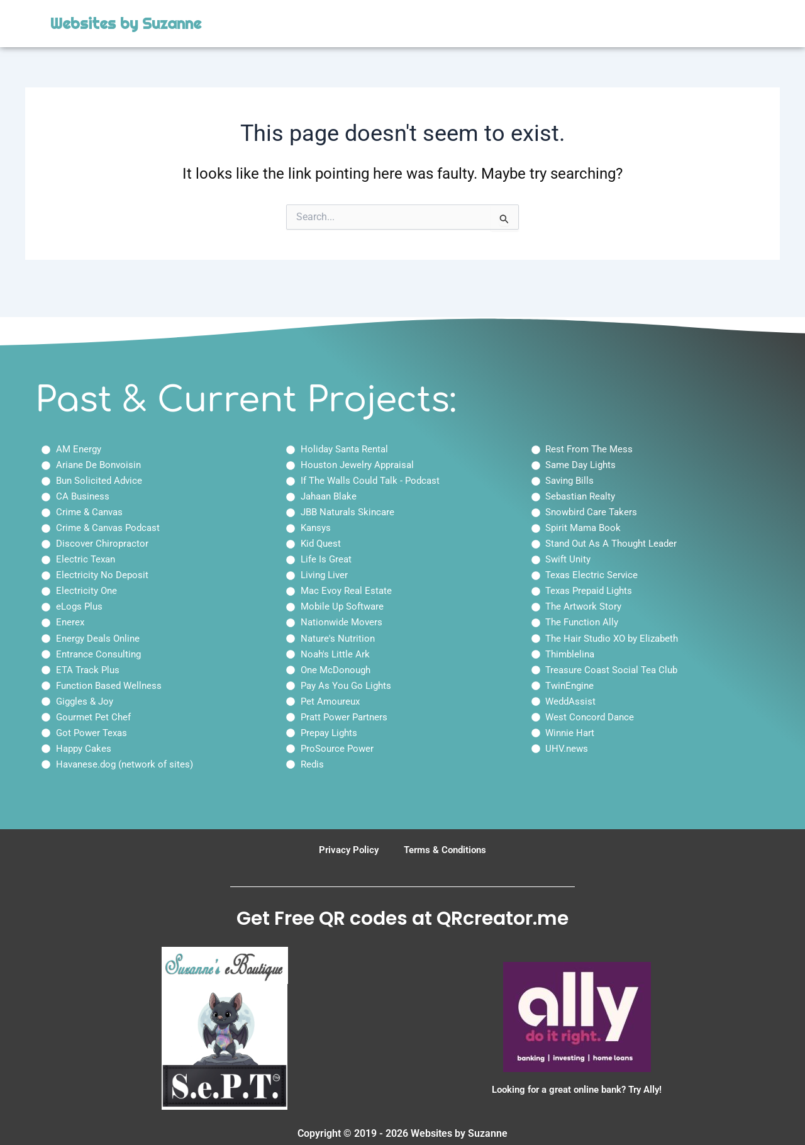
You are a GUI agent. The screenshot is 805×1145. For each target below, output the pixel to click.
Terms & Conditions (446, 850)
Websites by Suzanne (125, 23)
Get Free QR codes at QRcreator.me (402, 918)
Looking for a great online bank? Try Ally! (576, 1089)
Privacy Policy (345, 850)
